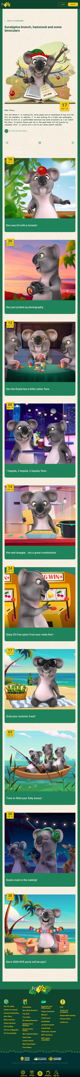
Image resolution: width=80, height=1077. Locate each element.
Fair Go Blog (8, 1026)
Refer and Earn (9, 1020)
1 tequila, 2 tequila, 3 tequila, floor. (26, 471)
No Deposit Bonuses (30, 1020)
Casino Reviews (10, 1023)
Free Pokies (26, 1047)
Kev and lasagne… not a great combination (31, 552)
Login (63, 4)
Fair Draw (26, 1014)
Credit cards (45, 1018)
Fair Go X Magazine (11, 1030)
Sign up (73, 4)
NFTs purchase (46, 1035)
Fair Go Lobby (9, 1006)
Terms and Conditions (64, 1011)
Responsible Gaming (67, 1015)
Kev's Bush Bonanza (30, 1010)
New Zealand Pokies (30, 1034)
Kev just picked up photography (24, 307)
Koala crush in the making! (21, 880)
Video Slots (26, 1037)
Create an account (10, 1010)
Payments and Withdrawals (46, 1007)
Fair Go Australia (10, 1033)
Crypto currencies (47, 1011)
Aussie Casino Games (27, 1030)
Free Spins (26, 1017)
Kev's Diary (8, 1016)
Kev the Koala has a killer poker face (27, 389)
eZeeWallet (45, 1021)
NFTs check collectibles (45, 1039)
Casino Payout (27, 1041)
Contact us (64, 1022)
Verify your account (48, 1032)
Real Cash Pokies (29, 1044)
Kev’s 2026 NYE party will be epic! (26, 962)
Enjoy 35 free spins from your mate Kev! (29, 634)
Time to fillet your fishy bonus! (24, 798)
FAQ (61, 1007)
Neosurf (44, 1015)
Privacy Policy (65, 1019)
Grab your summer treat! (20, 716)
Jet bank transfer (47, 1025)
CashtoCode (45, 1028)
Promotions (26, 1007)
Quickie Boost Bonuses (27, 1025)
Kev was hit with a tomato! (21, 225)
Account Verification (11, 1013)
